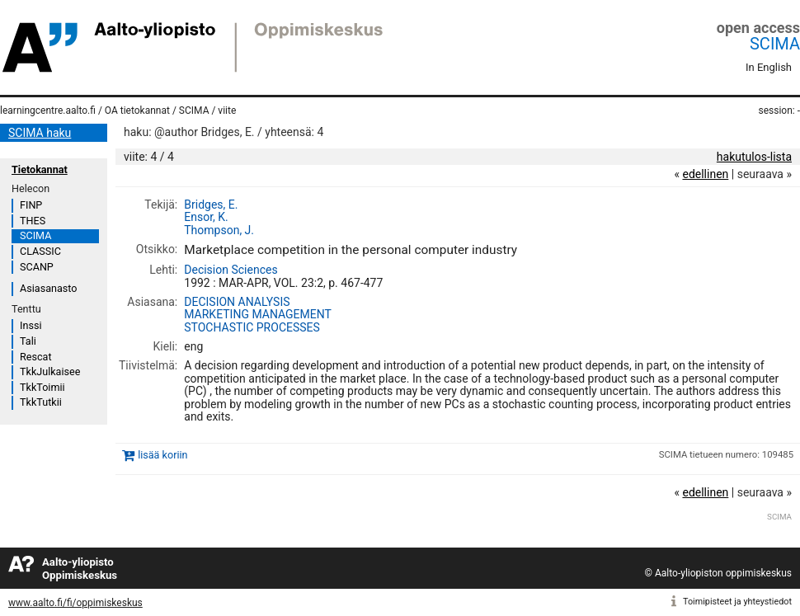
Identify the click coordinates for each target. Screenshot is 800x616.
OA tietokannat (137, 110)
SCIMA (775, 44)
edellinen (705, 174)
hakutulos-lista (754, 156)
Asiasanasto (48, 288)
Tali (28, 341)
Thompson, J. (219, 230)
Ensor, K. (206, 216)
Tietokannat (40, 169)
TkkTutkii (41, 402)
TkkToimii (42, 387)
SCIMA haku (39, 132)
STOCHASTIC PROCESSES (252, 327)
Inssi (30, 325)
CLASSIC (40, 251)
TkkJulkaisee (50, 371)
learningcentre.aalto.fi (48, 110)
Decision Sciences (230, 269)
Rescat (36, 356)
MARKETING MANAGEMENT (258, 314)
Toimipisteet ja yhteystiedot (737, 601)
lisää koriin (162, 455)
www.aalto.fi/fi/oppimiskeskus (75, 603)
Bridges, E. (211, 204)
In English (769, 67)
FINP (31, 205)
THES (32, 220)
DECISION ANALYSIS (236, 301)
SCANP (37, 267)
